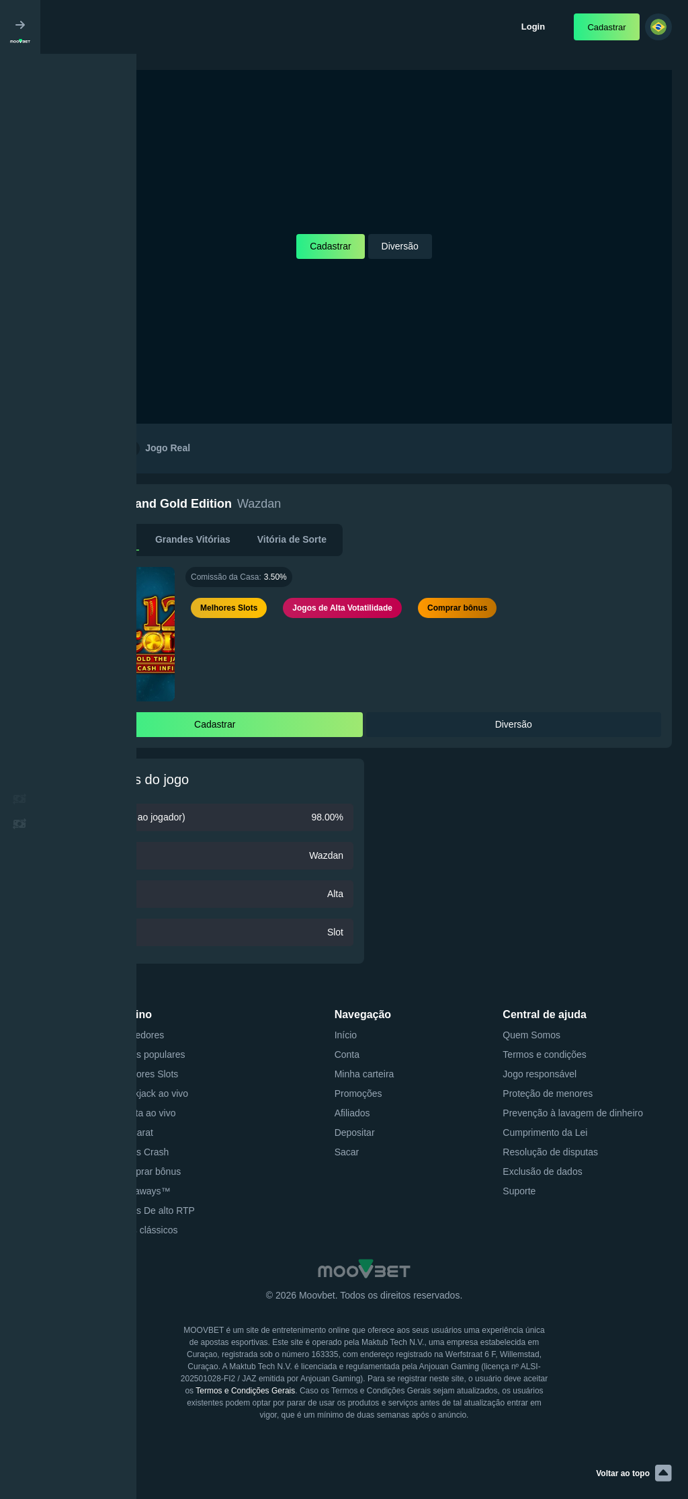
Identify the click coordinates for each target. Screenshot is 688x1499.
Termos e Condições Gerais (245, 1390)
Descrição (105, 539)
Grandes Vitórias (192, 539)
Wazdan (259, 503)
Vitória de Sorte (292, 539)
